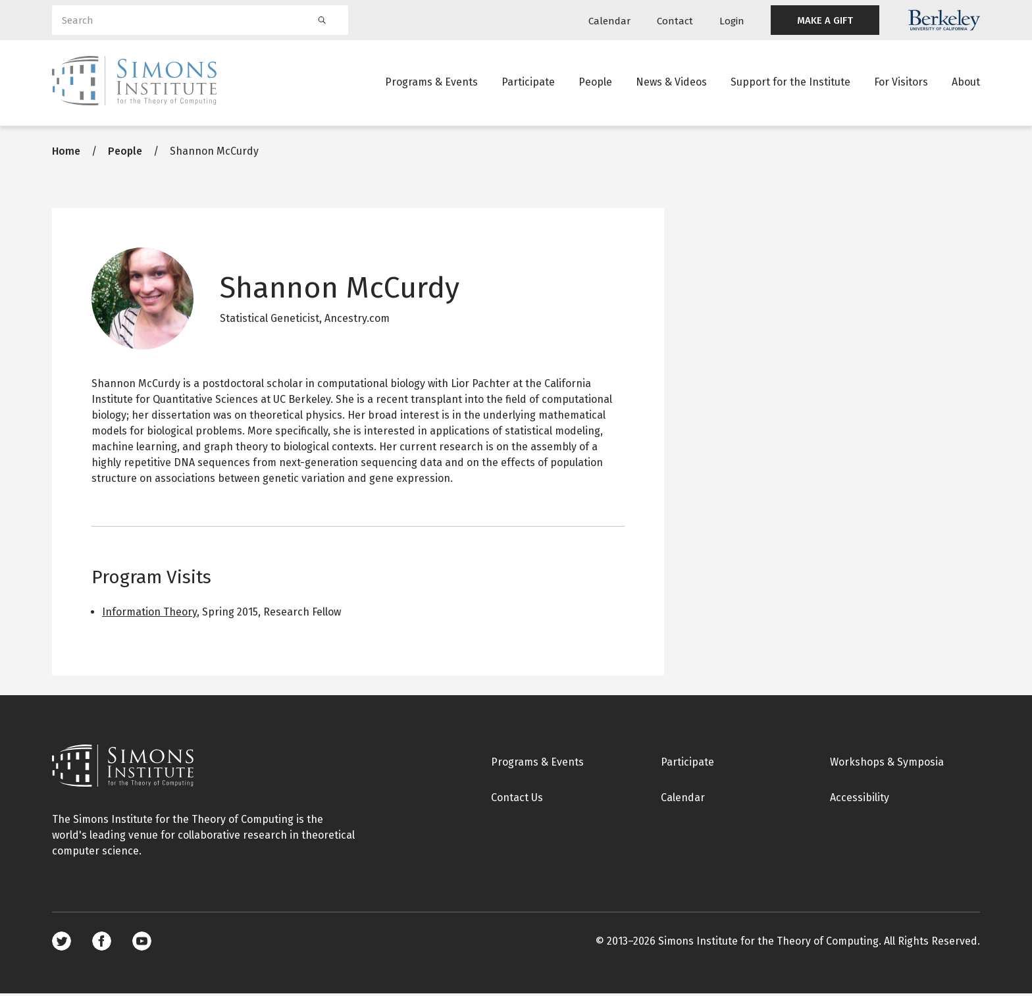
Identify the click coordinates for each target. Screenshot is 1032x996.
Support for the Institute (790, 82)
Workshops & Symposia (887, 764)
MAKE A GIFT (825, 20)
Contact (675, 21)
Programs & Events (431, 82)
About (966, 82)
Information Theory (149, 614)
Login (731, 21)
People (595, 82)
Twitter (61, 943)
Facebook (101, 943)
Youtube (141, 943)
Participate (528, 82)
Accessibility (859, 799)
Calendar (609, 21)
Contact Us (517, 799)
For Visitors (901, 82)
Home (66, 153)
